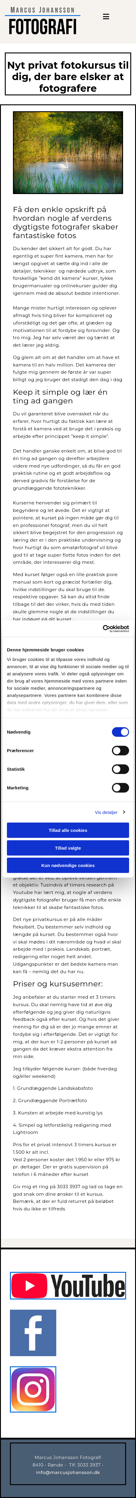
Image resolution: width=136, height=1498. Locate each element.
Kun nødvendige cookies (68, 865)
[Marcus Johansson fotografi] (68, 1298)
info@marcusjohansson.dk (68, 1472)
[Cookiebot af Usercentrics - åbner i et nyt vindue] (102, 628)
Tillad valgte (68, 847)
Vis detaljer (106, 812)
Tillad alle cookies (68, 830)
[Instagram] (33, 1411)
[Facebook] (33, 1354)
